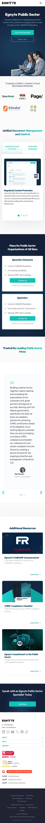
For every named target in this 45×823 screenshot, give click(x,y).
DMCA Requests (32, 807)
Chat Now (22, 704)
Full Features (29, 795)
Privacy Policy (29, 804)
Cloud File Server (22, 801)
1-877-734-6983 (8, 725)
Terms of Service (11, 807)
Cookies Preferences (22, 814)
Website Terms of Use (17, 804)
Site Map (22, 810)
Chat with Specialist (22, 32)
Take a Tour (22, 39)
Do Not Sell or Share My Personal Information (22, 816)
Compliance (22, 807)
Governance (29, 798)
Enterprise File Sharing (17, 795)
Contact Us (22, 280)
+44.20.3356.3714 (11, 727)
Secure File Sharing (17, 798)
